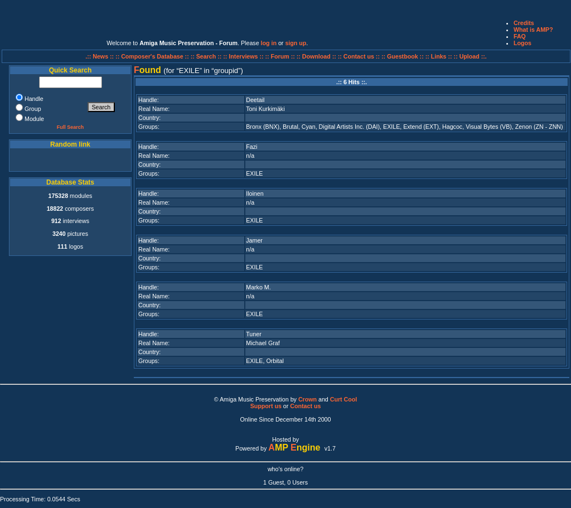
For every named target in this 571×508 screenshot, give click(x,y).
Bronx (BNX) (262, 126)
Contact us (305, 406)
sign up (295, 43)
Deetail (255, 99)
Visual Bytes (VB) (489, 126)
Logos (522, 43)
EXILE (391, 126)
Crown (307, 399)
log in (269, 43)
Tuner (253, 334)
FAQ (520, 36)
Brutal (290, 126)
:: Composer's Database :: (153, 56)
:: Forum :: (281, 56)
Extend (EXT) (421, 126)
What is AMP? (533, 29)
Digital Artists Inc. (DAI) (349, 126)
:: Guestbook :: (402, 56)
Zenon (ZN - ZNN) (539, 126)
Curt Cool (343, 399)
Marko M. (258, 287)
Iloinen (254, 193)
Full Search (70, 127)
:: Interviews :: (244, 56)
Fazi (251, 146)
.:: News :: (100, 56)
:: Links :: (438, 56)
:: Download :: (317, 56)
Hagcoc (452, 126)
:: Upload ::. (470, 56)
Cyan (309, 126)
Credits (524, 23)
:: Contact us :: (359, 56)
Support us (266, 406)
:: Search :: (207, 56)
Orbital (274, 360)
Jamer (254, 240)
